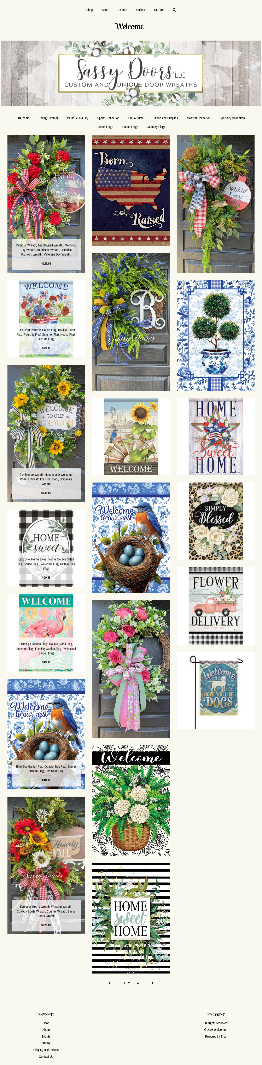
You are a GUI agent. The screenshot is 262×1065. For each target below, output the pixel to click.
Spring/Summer (48, 118)
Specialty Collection (232, 118)
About (105, 9)
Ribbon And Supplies (165, 118)
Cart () (159, 9)
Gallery (140, 9)
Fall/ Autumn (136, 118)
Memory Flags (156, 126)
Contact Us (46, 1056)
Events (122, 9)
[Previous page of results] (110, 983)
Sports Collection (108, 118)
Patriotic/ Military (77, 118)
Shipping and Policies (46, 1049)
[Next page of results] (153, 983)
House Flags (130, 126)
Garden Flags (105, 126)
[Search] (174, 10)
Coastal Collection (198, 118)
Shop (89, 9)
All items (23, 118)
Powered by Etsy (215, 1036)
